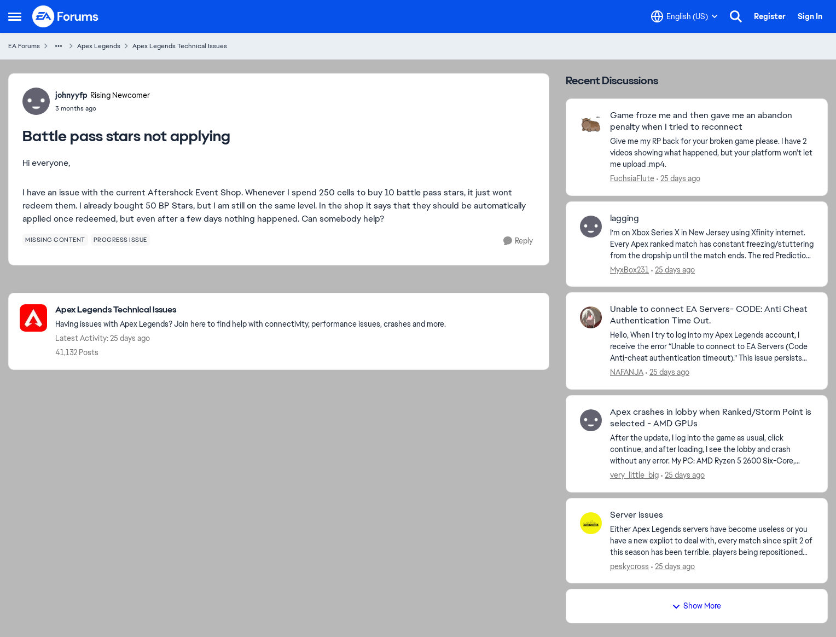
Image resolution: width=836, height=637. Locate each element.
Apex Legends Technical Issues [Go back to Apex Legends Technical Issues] (179, 46)
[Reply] (518, 241)
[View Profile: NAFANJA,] (591, 317)
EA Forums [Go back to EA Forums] (24, 46)
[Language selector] (684, 16)
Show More (696, 606)
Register (770, 16)
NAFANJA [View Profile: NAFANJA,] (626, 372)
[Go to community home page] (65, 16)
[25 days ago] (678, 178)
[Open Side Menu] (15, 16)
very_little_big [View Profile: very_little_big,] (634, 475)
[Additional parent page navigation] (58, 46)
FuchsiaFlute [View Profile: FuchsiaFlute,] (632, 178)
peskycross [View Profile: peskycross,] (629, 566)
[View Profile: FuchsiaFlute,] (591, 124)
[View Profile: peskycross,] (591, 523)
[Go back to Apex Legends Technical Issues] (250, 310)
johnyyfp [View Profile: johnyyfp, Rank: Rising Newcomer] (71, 95)
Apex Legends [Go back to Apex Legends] (98, 46)
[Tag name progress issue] (120, 240)
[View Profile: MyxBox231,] (591, 227)
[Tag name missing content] (55, 240)
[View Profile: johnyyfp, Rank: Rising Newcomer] (36, 101)
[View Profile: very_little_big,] (591, 420)
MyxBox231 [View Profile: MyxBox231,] (629, 269)
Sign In (810, 16)
